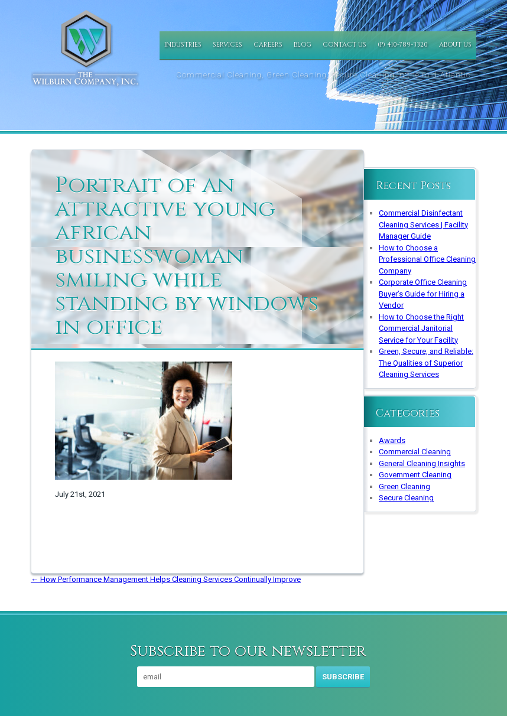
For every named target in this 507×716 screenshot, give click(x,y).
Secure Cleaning (406, 497)
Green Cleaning (404, 486)
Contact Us (344, 44)
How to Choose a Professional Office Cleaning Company (427, 259)
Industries (183, 44)
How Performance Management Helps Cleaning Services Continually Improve (166, 579)
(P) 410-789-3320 (403, 44)
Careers (268, 44)
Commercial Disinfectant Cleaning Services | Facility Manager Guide (423, 224)
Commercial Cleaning (415, 451)
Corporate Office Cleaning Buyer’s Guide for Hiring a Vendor (423, 294)
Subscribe (343, 676)
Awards (392, 440)
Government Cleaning (415, 474)
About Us (455, 44)
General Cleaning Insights (422, 463)
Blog (302, 44)
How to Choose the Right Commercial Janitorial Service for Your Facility (421, 328)
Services (227, 44)
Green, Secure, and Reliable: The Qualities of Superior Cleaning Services (426, 363)
